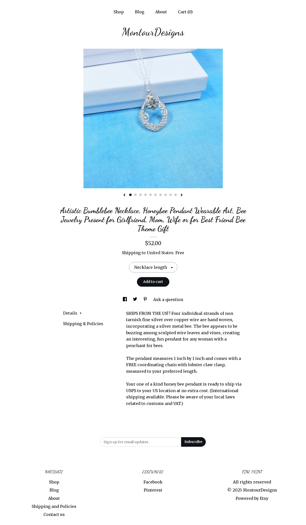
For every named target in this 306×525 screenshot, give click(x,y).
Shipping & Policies (83, 323)
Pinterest (153, 490)
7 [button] (160, 195)
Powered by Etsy (252, 498)
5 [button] (150, 195)
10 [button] (175, 195)
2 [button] (135, 195)
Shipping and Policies (54, 506)
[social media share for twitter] (135, 299)
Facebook (153, 481)
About (161, 11)
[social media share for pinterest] (145, 299)
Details (72, 313)
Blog (139, 11)
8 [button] (165, 195)
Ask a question (168, 299)
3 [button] (140, 195)
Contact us (54, 514)
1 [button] (130, 195)
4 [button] (145, 195)
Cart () (185, 11)
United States (160, 252)
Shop (119, 11)
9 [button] (170, 195)
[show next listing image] (181, 195)
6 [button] (155, 195)
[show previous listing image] (124, 195)
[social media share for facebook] (125, 299)
